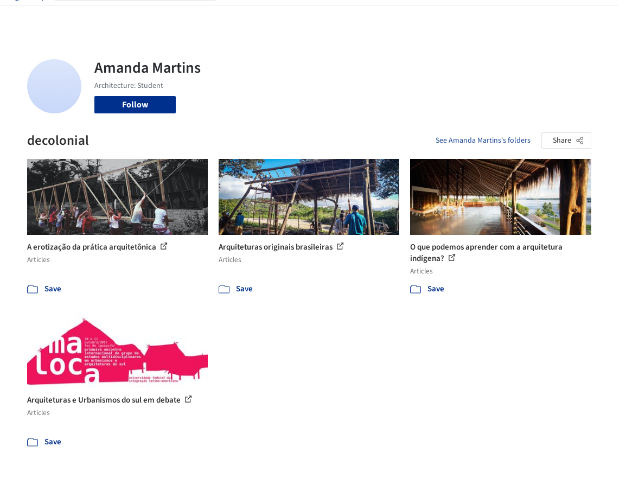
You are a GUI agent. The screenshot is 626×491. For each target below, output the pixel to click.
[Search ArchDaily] (144, 15)
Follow (135, 105)
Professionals (383, 15)
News (425, 15)
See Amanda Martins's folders (483, 140)
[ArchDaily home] (28, 15)
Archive (456, 15)
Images (275, 15)
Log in (509, 15)
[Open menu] (598, 15)
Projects (240, 15)
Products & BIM (323, 15)
